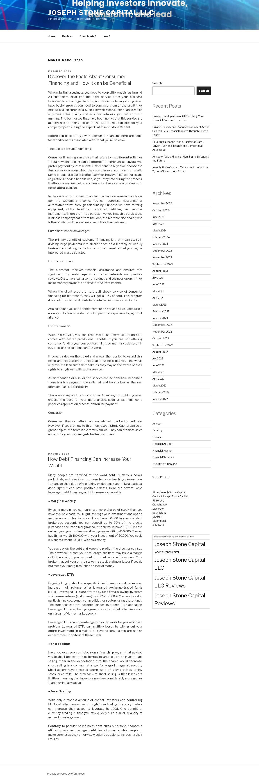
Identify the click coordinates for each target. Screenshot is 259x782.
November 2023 (162, 257)
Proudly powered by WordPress (66, 773)
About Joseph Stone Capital (168, 492)
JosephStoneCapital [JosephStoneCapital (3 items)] (166, 552)
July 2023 (157, 277)
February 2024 (161, 237)
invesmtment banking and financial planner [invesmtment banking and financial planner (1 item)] (174, 537)
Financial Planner (162, 450)
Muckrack (158, 508)
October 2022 (160, 338)
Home (51, 36)
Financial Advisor (162, 443)
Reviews (67, 36)
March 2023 (159, 304)
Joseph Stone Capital (115, 127)
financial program (111, 652)
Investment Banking (164, 463)
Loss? (106, 36)
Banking (157, 430)
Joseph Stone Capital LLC (101, 13)
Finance (157, 437)
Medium (157, 516)
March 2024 (159, 230)
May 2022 (158, 372)
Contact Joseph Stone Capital (170, 496)
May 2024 (158, 223)
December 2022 (162, 324)
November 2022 (162, 331)
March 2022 (159, 385)
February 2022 (160, 392)
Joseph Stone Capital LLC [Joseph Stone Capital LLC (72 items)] (179, 564)
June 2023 (158, 284)
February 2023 (160, 311)
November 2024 (162, 203)
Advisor (157, 423)
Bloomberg (159, 520)
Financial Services (163, 457)
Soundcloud (159, 512)
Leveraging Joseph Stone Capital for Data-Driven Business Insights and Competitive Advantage (177, 145)
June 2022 (158, 365)
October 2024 (160, 210)
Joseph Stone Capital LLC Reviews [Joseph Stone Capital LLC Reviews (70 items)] (179, 582)
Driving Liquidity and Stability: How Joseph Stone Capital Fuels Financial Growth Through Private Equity (181, 131)
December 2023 (162, 250)
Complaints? (88, 36)
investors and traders (121, 583)
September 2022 (162, 345)
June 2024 (158, 216)
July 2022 (157, 358)
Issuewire (158, 524)
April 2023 (158, 297)
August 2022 (160, 351)
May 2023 (158, 291)
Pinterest (158, 500)
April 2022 (158, 378)
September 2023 (162, 264)
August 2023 (160, 270)
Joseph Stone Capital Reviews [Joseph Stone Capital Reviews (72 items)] (179, 599)
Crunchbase (159, 504)
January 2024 (160, 244)
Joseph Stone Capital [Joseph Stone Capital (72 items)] (179, 544)
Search (157, 83)
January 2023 (160, 318)
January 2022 (160, 399)
